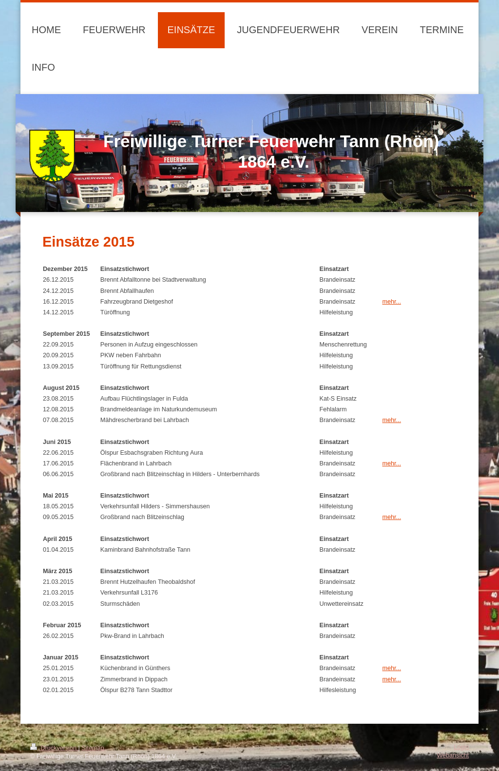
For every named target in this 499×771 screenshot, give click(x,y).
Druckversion (54, 748)
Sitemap (92, 748)
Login (461, 747)
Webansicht (453, 755)
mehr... (391, 301)
